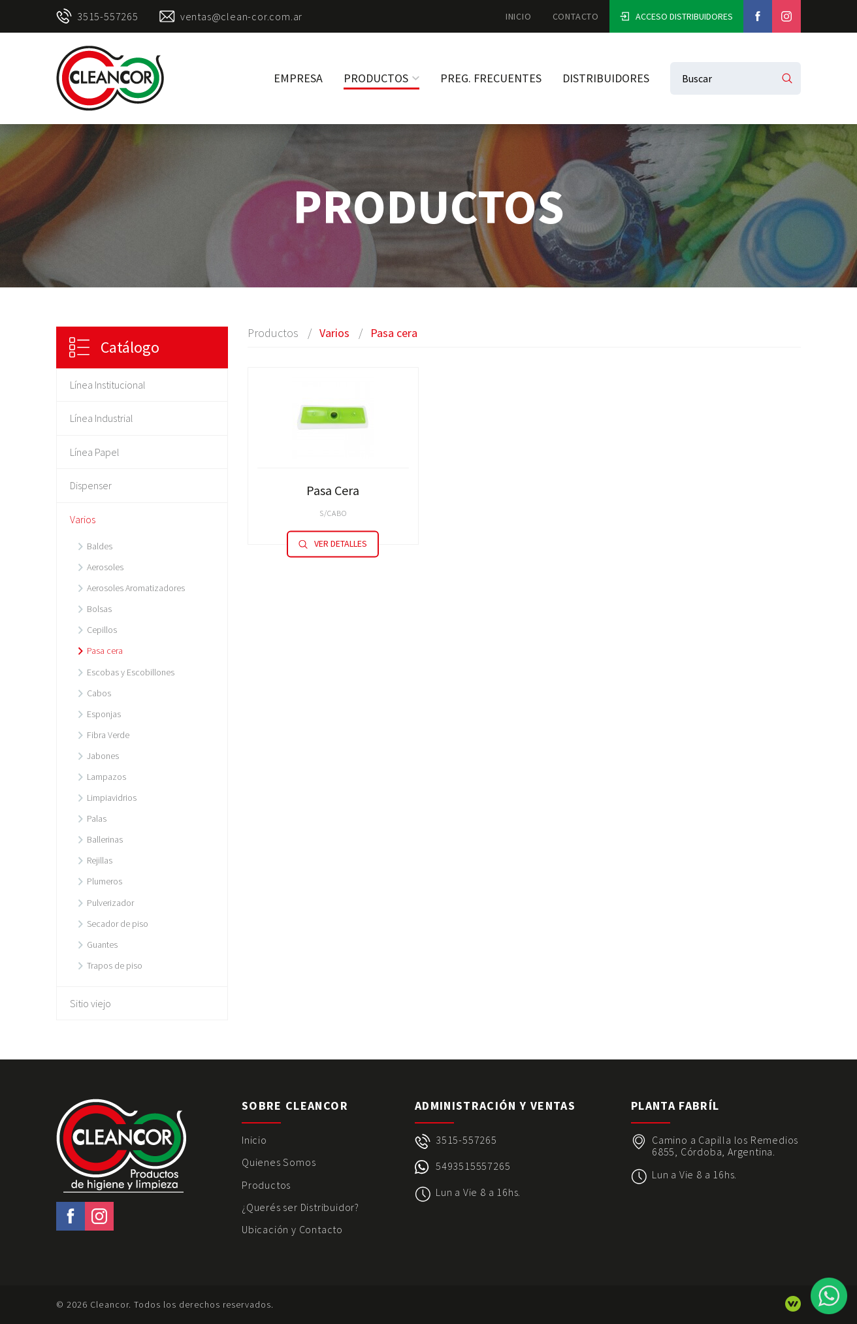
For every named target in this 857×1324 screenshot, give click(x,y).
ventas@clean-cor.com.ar (230, 16)
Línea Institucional (108, 384)
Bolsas (99, 609)
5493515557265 (473, 1166)
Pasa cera (105, 650)
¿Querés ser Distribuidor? (300, 1207)
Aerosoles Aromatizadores (136, 588)
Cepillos (102, 630)
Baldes (99, 546)
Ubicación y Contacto (292, 1229)
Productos (381, 78)
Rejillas (99, 860)
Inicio (519, 16)
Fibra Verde (108, 735)
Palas (96, 818)
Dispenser (91, 485)
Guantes (102, 944)
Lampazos (106, 777)
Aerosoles (105, 567)
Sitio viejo (90, 1003)
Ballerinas (105, 839)
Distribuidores (605, 78)
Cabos (99, 693)
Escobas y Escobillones (130, 672)
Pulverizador (110, 903)
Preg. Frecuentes (491, 78)
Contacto (576, 16)
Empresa (298, 78)
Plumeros (104, 881)
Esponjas (104, 714)
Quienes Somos (278, 1162)
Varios (82, 519)
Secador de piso (117, 923)
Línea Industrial (101, 418)
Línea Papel (95, 452)
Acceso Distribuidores (676, 16)
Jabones (103, 756)
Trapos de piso (114, 965)
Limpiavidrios (112, 797)
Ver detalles (333, 544)
